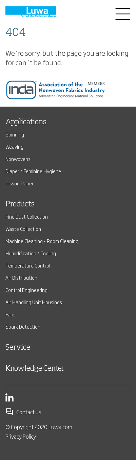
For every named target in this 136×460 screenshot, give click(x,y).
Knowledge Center (35, 368)
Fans (10, 314)
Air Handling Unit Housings (33, 302)
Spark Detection (22, 326)
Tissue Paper (19, 183)
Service (17, 347)
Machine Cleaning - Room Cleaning (41, 240)
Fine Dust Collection (26, 216)
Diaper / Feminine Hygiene (33, 170)
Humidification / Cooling (30, 253)
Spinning (14, 134)
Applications (25, 122)
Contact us (23, 412)
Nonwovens (18, 158)
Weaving (14, 146)
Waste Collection (23, 228)
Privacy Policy (20, 436)
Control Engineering (26, 289)
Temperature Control (27, 265)
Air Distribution (21, 277)
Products (20, 204)
